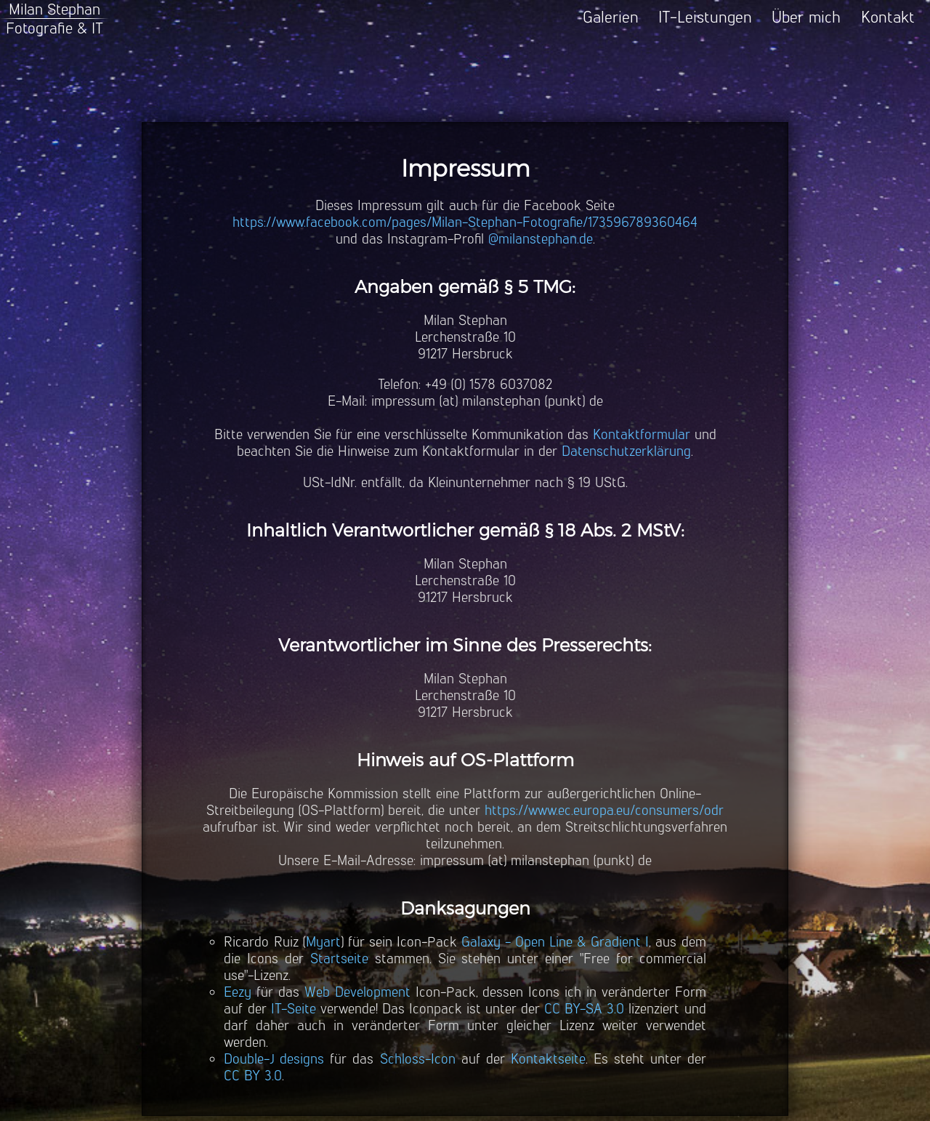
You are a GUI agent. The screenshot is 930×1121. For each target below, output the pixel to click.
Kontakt (888, 17)
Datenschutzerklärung (626, 451)
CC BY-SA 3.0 (584, 1008)
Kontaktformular (641, 434)
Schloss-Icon (418, 1058)
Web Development (357, 992)
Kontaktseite (548, 1058)
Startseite (339, 958)
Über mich (806, 17)
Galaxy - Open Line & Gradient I (555, 941)
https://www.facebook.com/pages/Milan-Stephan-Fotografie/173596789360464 (465, 222)
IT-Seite (293, 1008)
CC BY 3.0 (253, 1075)
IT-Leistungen (705, 17)
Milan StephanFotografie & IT (54, 18)
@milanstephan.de (540, 238)
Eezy (237, 992)
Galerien (611, 17)
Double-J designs (274, 1058)
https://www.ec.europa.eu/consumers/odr (604, 810)
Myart (323, 941)
